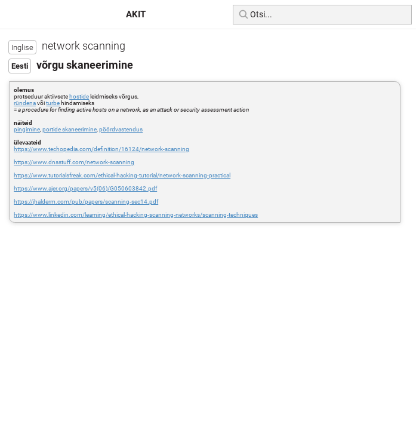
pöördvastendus (121, 129)
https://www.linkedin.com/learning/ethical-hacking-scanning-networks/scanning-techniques (136, 214)
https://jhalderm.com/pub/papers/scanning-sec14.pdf (86, 201)
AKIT (136, 14)
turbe (53, 103)
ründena (25, 103)
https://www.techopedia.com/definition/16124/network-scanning (101, 149)
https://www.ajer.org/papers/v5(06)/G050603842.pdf (85, 188)
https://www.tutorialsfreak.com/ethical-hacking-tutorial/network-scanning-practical (122, 175)
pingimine (27, 129)
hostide (79, 96)
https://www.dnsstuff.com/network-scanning (74, 162)
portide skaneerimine (69, 129)
